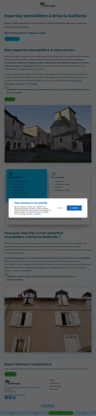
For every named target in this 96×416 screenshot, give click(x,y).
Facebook (37, 214)
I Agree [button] (74, 208)
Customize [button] (60, 208)
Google (29, 214)
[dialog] (48, 208)
